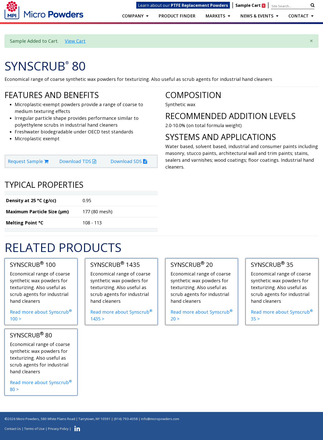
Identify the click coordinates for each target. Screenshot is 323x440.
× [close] (311, 40)
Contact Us (13, 428)
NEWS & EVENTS (257, 16)
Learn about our (183, 5)
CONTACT (298, 16)
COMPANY (133, 16)
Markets (215, 16)
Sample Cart (250, 5)
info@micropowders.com (160, 418)
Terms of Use (34, 428)
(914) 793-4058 (126, 418)
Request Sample (28, 161)
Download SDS (129, 161)
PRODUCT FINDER (176, 16)
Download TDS (77, 161)
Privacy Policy (58, 428)
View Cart (75, 41)
